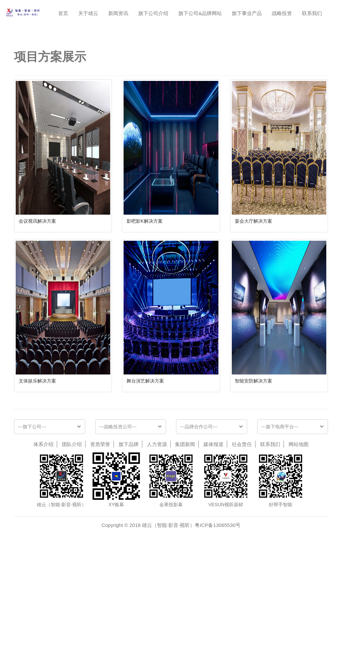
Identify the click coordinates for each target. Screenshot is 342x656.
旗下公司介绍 (153, 13)
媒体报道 (213, 539)
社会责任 (242, 539)
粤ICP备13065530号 (217, 620)
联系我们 (312, 13)
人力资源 (157, 539)
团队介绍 (72, 539)
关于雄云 (88, 13)
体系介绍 (43, 539)
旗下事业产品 (247, 13)
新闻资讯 (118, 13)
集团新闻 (185, 539)
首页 (63, 13)
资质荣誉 (100, 539)
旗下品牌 (129, 539)
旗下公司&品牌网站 (200, 13)
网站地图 (299, 539)
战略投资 (282, 13)
